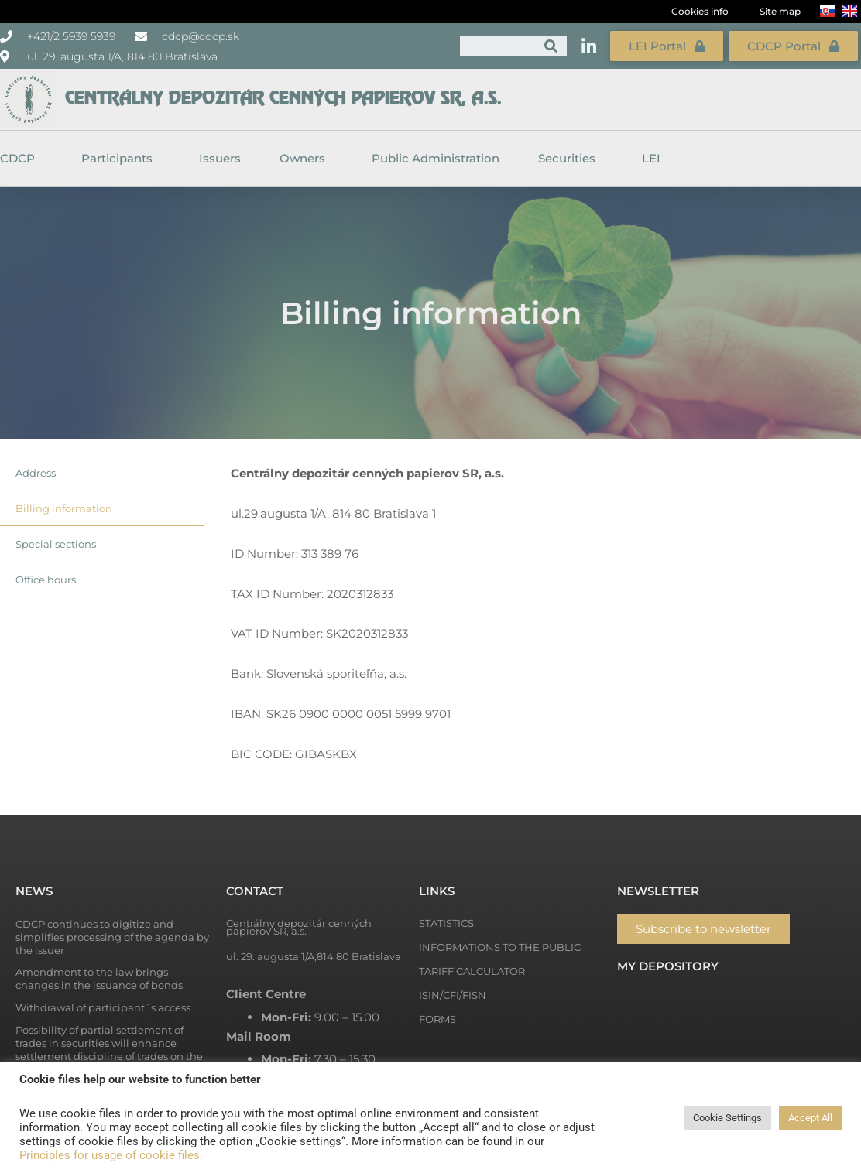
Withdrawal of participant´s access (102, 1007)
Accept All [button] (810, 1117)
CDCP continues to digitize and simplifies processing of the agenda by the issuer (112, 937)
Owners (306, 158)
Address (35, 473)
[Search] (551, 46)
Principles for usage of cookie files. (111, 1155)
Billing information (63, 508)
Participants (120, 158)
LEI (651, 158)
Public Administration (435, 158)
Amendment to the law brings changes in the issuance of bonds (99, 978)
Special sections (55, 544)
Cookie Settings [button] (727, 1117)
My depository (668, 966)
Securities (570, 158)
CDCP (21, 158)
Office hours (45, 579)
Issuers (220, 158)
